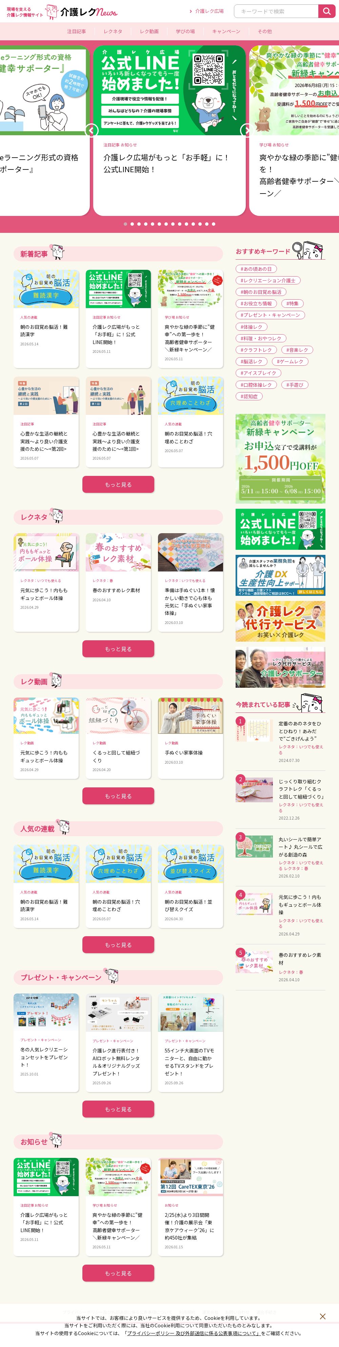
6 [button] (159, 224)
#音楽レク (297, 349)
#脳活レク (251, 361)
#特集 (292, 303)
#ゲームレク (290, 361)
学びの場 (185, 31)
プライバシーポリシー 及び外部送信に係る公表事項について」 (194, 1333)
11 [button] (193, 224)
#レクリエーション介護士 (268, 280)
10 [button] (186, 224)
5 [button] (152, 224)
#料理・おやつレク (261, 338)
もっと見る (118, 484)
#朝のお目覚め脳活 (261, 291)
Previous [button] (91, 130)
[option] (169, 130)
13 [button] (206, 224)
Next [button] (247, 130)
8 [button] (173, 224)
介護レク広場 (209, 10)
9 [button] (179, 224)
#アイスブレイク (258, 372)
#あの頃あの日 (256, 268)
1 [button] (125, 224)
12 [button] (200, 224)
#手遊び (294, 384)
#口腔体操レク (256, 384)
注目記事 (76, 31)
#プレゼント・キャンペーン (270, 314)
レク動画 (149, 31)
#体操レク (251, 326)
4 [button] (145, 224)
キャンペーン (226, 31)
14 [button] (213, 224)
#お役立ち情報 (256, 303)
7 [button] (166, 224)
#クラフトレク (256, 349)
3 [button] (139, 224)
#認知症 (249, 396)
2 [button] (132, 224)
